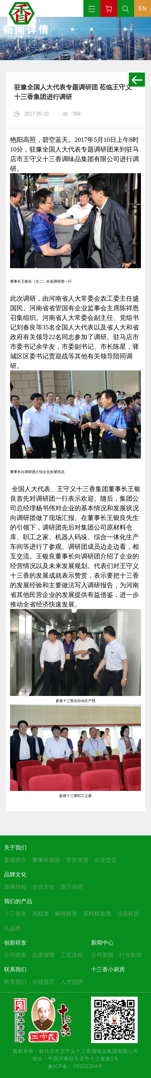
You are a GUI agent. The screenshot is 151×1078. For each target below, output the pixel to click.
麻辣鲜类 (66, 913)
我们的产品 (18, 901)
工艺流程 (71, 955)
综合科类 (128, 913)
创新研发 (15, 942)
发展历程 (15, 887)
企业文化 (43, 887)
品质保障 (43, 955)
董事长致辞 (46, 860)
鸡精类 (40, 913)
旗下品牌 (71, 887)
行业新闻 (130, 955)
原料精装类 (97, 913)
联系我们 (15, 969)
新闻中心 (102, 942)
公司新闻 (102, 955)
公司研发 (15, 955)
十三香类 (15, 913)
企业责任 (105, 860)
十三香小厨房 (108, 969)
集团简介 (15, 860)
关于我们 (15, 847)
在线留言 (43, 982)
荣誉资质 (77, 860)
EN (142, 8)
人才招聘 (71, 982)
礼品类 (12, 928)
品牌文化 (15, 874)
